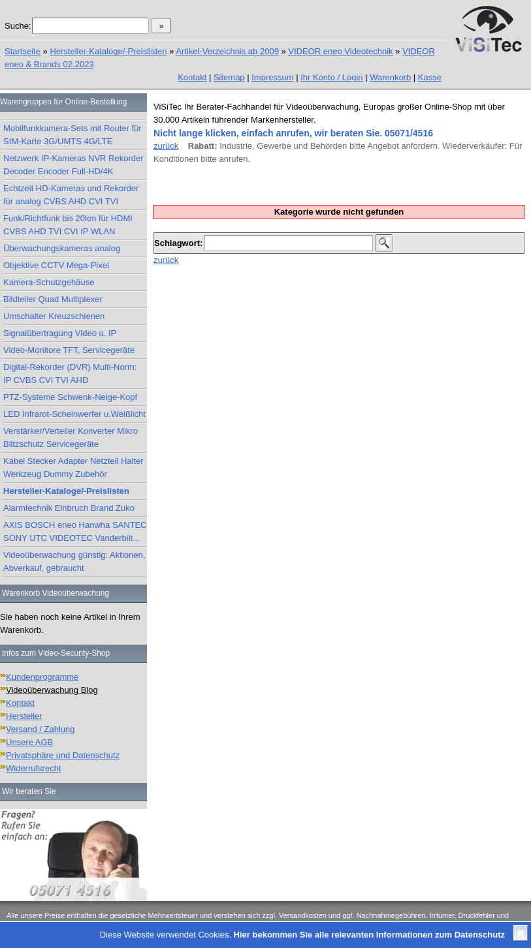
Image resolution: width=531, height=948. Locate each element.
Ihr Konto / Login (331, 77)
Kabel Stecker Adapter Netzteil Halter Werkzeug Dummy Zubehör (73, 467)
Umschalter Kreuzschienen (54, 316)
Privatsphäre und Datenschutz (63, 755)
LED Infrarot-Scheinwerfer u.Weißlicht (74, 414)
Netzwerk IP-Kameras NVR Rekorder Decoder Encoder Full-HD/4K (73, 164)
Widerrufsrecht (33, 768)
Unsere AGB (29, 742)
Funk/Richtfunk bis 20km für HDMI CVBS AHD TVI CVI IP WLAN (68, 224)
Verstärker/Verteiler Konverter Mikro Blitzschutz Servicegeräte (70, 437)
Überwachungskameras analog (61, 248)
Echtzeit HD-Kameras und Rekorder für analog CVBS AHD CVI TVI (70, 194)
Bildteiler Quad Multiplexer (53, 299)
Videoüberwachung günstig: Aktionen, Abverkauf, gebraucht (74, 561)
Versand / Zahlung (40, 729)
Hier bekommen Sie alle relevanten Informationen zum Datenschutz (369, 935)
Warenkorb (390, 77)
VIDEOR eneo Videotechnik (340, 51)
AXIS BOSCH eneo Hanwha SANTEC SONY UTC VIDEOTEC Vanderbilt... (75, 531)
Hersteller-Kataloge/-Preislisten (108, 51)
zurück (165, 146)
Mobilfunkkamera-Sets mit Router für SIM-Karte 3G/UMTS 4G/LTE (72, 134)
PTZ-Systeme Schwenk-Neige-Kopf (70, 397)
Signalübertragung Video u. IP (59, 333)
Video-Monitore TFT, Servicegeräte (69, 350)
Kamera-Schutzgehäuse (48, 282)
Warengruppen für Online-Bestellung (63, 101)
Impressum (272, 77)
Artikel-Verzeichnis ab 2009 (227, 51)
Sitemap (229, 77)
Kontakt (192, 77)
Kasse (430, 77)
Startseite (22, 51)
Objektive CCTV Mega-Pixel (56, 265)
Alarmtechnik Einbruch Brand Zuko (69, 508)
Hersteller (24, 716)
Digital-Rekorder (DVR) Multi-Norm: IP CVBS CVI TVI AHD (70, 373)
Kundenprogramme (42, 677)
